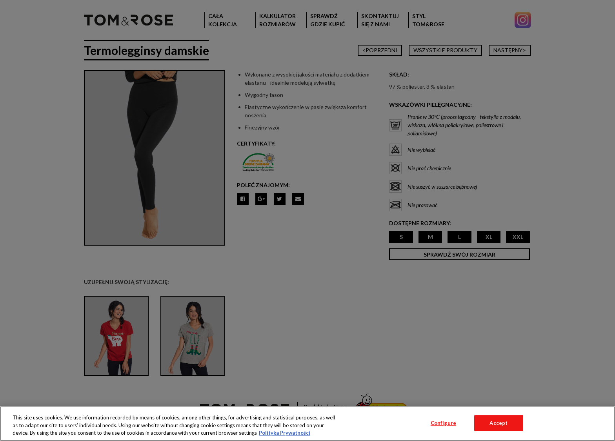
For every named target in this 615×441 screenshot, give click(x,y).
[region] (307, 423)
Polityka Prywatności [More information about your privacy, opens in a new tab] (284, 433)
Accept (498, 422)
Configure (443, 422)
